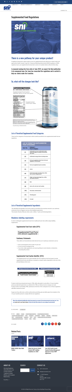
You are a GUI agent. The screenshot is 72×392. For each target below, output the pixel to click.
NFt (13, 317)
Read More (7, 379)
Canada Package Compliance (31, 314)
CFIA (26, 315)
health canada (54, 315)
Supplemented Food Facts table (17, 318)
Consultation (37, 315)
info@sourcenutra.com (45, 371)
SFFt (35, 317)
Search (32, 370)
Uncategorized (22, 309)
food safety (48, 315)
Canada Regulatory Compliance (43, 314)
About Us (15, 4)
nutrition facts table (19, 317)
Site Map (42, 389)
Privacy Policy (48, 389)
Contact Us (64, 10)
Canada (22, 314)
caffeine (18, 314)
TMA (30, 318)
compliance (31, 315)
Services (38, 4)
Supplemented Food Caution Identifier (44, 317)
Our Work (46, 4)
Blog (62, 4)
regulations (26, 317)
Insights (55, 4)
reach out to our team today (21, 302)
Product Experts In (27, 4)
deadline (43, 315)
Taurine (26, 318)
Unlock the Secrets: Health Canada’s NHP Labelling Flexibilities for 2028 (34, 349)
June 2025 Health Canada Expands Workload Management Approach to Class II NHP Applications (52, 350)
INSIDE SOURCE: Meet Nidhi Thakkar (17, 349)
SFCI (31, 317)
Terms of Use (37, 389)
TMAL (34, 318)
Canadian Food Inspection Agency (17, 315)
